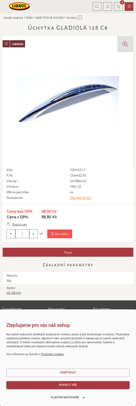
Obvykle (80, 197)
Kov (9, 280)
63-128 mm (14, 293)
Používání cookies (52, 354)
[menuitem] (129, 6)
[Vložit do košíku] (59, 233)
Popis (68, 252)
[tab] (68, 252)
